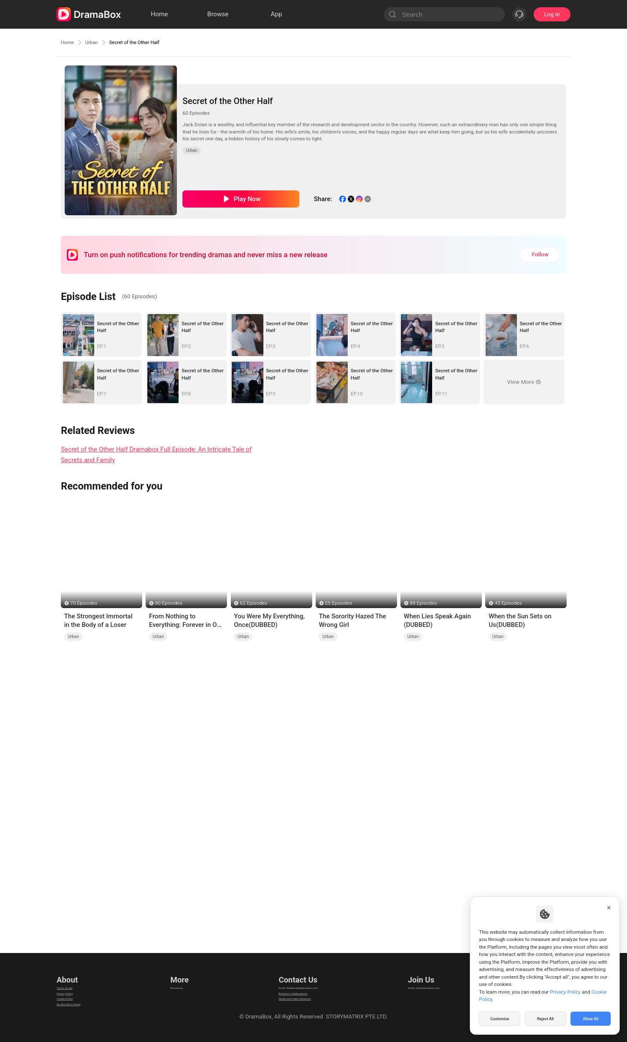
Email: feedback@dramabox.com (298, 981)
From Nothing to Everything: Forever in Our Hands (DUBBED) (186, 620)
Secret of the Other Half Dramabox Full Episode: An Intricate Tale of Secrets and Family (156, 454)
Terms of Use (73, 981)
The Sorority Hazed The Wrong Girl (352, 620)
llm (172, 992)
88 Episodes (423, 603)
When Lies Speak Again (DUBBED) (437, 620)
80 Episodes (168, 603)
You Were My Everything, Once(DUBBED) (269, 620)
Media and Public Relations (290, 1003)
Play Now (247, 199)
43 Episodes (508, 603)
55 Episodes (338, 603)
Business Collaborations (286, 992)
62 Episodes (253, 603)
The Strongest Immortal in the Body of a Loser (98, 620)
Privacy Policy (74, 992)
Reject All (545, 1018)
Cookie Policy (74, 1003)
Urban (98, 42)
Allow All (591, 1018)
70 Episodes (83, 603)
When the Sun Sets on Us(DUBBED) (520, 620)
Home (69, 42)
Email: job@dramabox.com (435, 981)
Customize (500, 1018)
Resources (181, 981)
